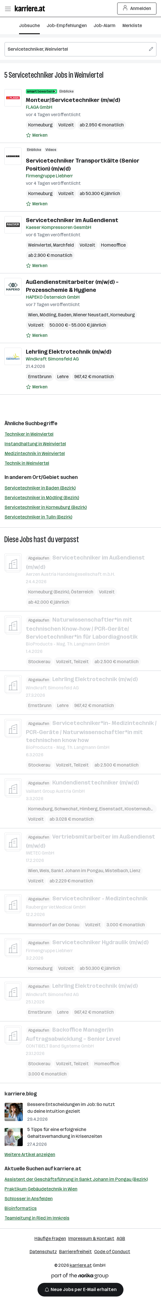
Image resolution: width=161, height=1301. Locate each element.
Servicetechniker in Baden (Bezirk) (40, 488)
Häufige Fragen (50, 1238)
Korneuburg (40, 125)
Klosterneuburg (141, 808)
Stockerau (39, 661)
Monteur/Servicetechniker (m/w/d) (73, 100)
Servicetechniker (31, 75)
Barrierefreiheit (75, 1251)
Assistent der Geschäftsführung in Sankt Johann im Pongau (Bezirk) (76, 1179)
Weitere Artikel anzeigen (30, 1154)
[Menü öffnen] (7, 8)
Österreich (82, 591)
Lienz (135, 870)
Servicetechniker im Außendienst (72, 220)
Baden (64, 314)
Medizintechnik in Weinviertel (35, 453)
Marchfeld (63, 245)
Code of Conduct (112, 1251)
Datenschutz (43, 1251)
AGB (121, 1238)
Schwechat (66, 808)
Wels (44, 870)
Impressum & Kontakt (91, 1238)
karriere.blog (21, 1094)
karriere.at (67, 1168)
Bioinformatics (21, 1208)
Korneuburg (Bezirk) (48, 591)
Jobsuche (29, 25)
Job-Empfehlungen (67, 25)
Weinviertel (89, 75)
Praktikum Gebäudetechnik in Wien (41, 1189)
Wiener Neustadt (91, 314)
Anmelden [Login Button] (137, 8)
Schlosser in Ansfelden (29, 1198)
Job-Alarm (104, 25)
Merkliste (132, 25)
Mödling (48, 314)
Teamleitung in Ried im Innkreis (37, 1218)
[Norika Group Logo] (79, 1277)
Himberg (89, 808)
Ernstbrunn (39, 376)
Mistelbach (116, 870)
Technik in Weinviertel (27, 463)
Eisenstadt (111, 808)
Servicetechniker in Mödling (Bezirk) (42, 497)
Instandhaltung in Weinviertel (35, 443)
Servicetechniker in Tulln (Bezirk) (38, 517)
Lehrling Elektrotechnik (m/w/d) (68, 351)
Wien (33, 314)
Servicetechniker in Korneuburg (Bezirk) (46, 507)
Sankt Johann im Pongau (77, 870)
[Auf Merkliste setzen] (37, 135)
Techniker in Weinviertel (29, 434)
